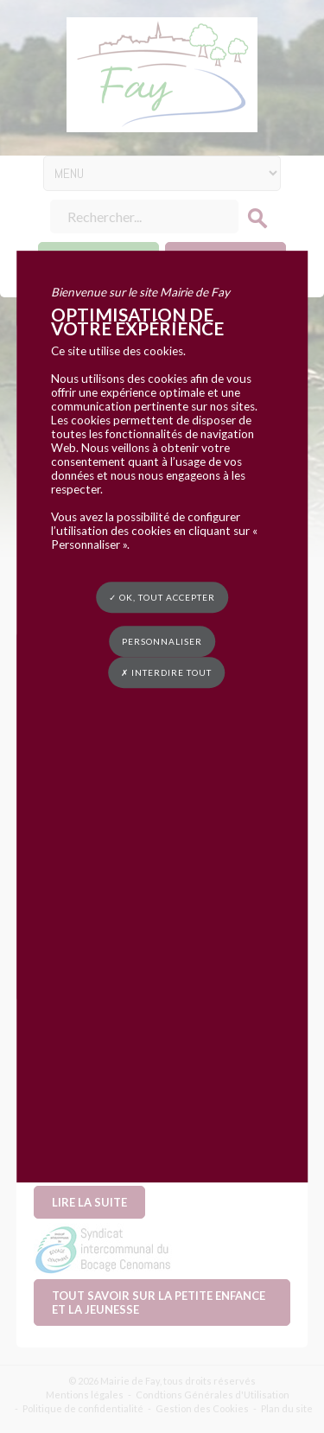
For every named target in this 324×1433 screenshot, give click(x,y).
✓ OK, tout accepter (162, 597)
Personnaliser (162, 641)
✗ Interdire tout (166, 672)
